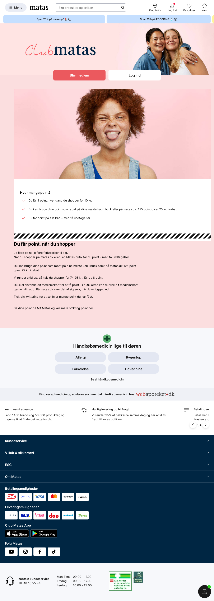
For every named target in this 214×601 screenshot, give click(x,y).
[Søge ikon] (122, 7)
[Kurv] (204, 7)
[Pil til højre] (205, 424)
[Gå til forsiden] (39, 7)
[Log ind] (172, 7)
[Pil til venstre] (193, 424)
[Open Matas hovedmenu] (16, 7)
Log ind (135, 75)
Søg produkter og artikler (76, 7)
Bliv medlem (79, 75)
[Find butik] (155, 7)
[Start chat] (204, 591)
